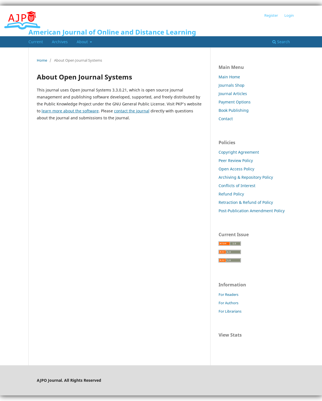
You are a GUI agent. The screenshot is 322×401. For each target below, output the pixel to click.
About (83, 41)
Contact (226, 118)
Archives (60, 41)
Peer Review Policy (236, 160)
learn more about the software (70, 110)
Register (271, 15)
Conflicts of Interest (237, 185)
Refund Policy (231, 194)
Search (281, 41)
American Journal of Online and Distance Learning (112, 32)
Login (289, 15)
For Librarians (230, 311)
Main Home (229, 76)
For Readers (228, 294)
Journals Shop (231, 85)
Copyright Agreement (239, 152)
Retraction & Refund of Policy (246, 202)
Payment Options (235, 102)
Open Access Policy (236, 168)
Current (35, 41)
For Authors (228, 302)
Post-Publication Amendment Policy (252, 210)
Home (42, 60)
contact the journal (131, 110)
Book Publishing (234, 110)
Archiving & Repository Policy (246, 177)
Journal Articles (233, 93)
